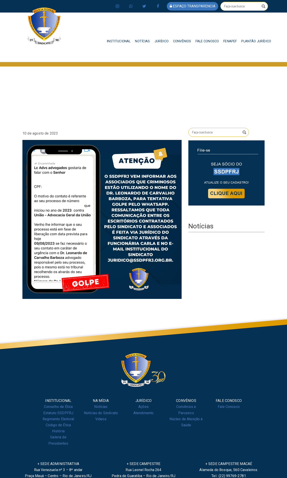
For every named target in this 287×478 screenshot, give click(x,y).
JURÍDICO (161, 41)
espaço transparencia (192, 6)
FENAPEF (230, 41)
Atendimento (143, 413)
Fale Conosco (229, 407)
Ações (143, 407)
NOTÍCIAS (142, 41)
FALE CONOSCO (207, 41)
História (58, 431)
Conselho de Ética (58, 407)
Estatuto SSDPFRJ (58, 413)
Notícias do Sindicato (101, 413)
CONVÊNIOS (182, 41)
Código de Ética (58, 425)
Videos (101, 419)
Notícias (100, 407)
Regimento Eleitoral (58, 419)
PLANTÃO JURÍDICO (256, 41)
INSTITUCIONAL (118, 41)
